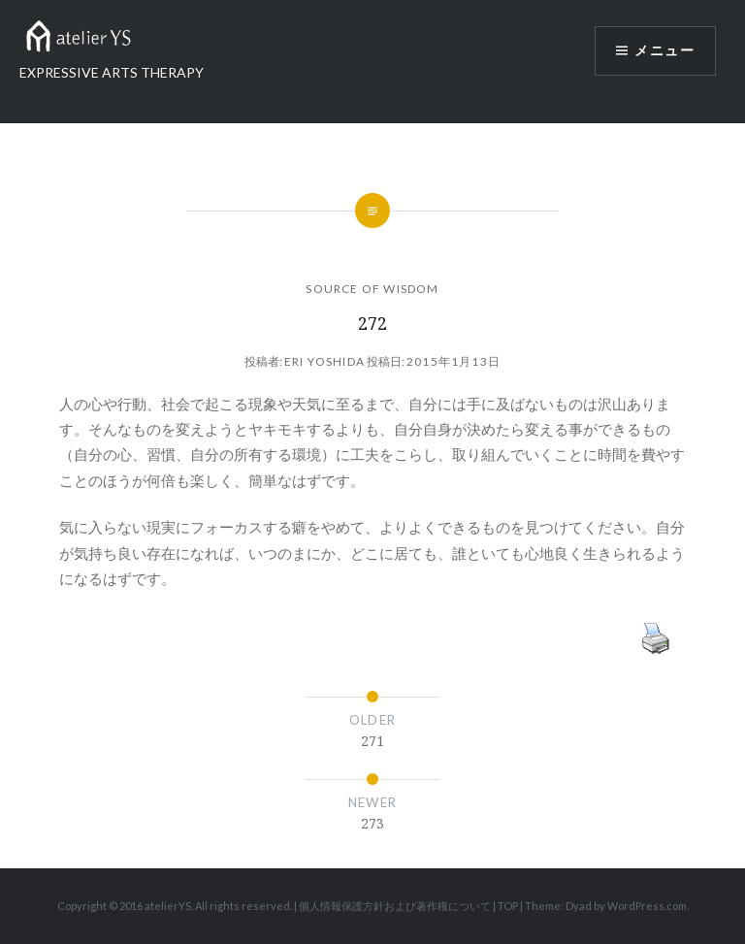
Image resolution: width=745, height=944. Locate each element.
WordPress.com (647, 905)
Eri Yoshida (324, 361)
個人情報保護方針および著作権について (395, 905)
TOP (508, 905)
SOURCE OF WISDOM (372, 288)
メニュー (664, 50)
